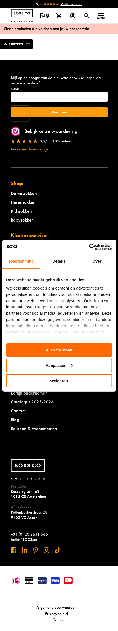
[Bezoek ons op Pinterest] (35, 550)
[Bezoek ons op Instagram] (46, 550)
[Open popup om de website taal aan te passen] (44, 15)
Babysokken (22, 220)
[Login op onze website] (72, 15)
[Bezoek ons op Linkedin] (24, 550)
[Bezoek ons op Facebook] (13, 550)
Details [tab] (59, 261)
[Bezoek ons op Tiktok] (57, 550)
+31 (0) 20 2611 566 (29, 534)
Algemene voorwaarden (56, 607)
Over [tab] (97, 261)
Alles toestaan (59, 350)
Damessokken (24, 193)
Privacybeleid (56, 613)
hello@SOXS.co (24, 539)
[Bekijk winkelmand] (58, 15)
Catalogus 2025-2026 (32, 402)
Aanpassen (59, 365)
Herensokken (23, 202)
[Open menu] (101, 15)
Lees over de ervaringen (31, 149)
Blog (15, 419)
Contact (18, 411)
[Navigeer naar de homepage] (22, 15)
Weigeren (59, 380)
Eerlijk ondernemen (29, 393)
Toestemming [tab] (21, 261)
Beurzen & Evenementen (34, 428)
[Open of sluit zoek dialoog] (86, 15)
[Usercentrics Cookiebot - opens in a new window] (89, 246)
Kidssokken (21, 211)
